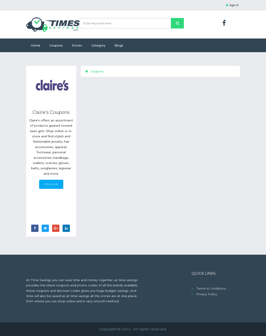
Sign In (232, 5)
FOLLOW (51, 184)
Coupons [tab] (94, 71)
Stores (77, 45)
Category (98, 45)
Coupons (56, 45)
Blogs (118, 45)
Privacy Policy (206, 294)
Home (35, 45)
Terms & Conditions (211, 288)
